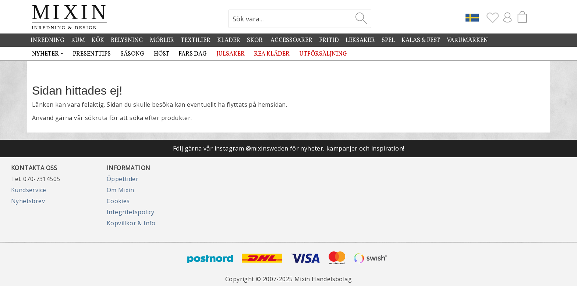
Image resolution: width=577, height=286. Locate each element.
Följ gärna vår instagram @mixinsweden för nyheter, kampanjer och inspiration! (288, 148)
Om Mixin (120, 190)
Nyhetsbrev (28, 201)
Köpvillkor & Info (131, 223)
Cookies (118, 201)
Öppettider (122, 179)
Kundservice (28, 190)
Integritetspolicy (131, 212)
